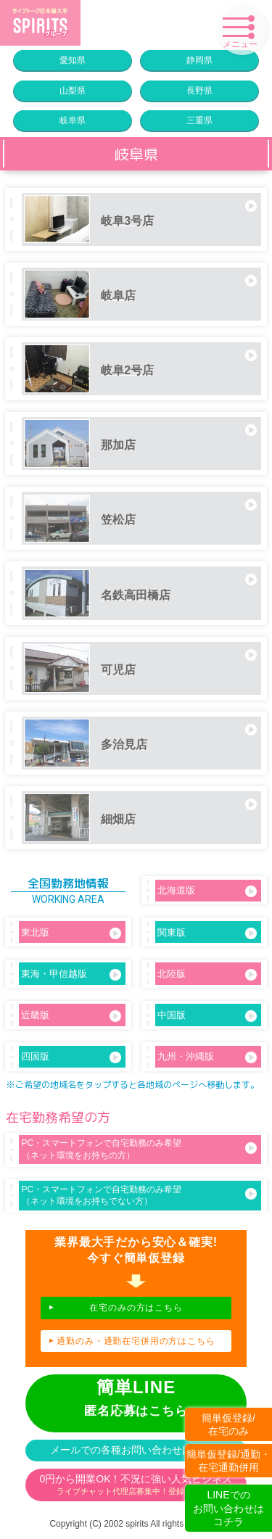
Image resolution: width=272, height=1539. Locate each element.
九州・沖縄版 (207, 1057)
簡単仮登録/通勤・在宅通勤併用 (228, 1460)
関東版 (207, 933)
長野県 (199, 91)
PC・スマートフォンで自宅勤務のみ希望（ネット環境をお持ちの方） (139, 1149)
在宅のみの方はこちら (136, 1308)
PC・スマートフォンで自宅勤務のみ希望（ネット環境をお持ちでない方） (139, 1195)
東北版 (70, 933)
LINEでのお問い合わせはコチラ (228, 1508)
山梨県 (72, 91)
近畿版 (70, 1016)
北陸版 (207, 974)
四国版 (70, 1057)
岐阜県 (72, 120)
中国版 (207, 1016)
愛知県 (72, 60)
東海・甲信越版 (70, 974)
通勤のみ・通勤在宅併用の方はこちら (136, 1341)
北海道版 (207, 891)
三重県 (199, 120)
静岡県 (199, 60)
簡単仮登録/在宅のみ (228, 1424)
